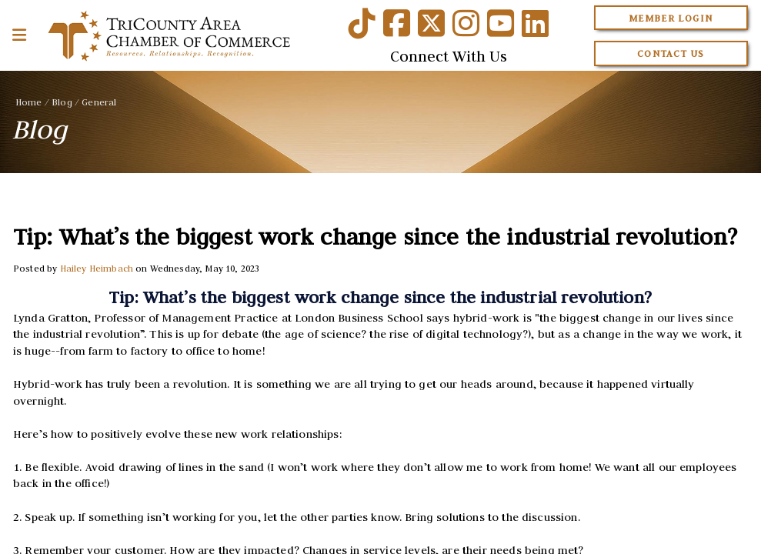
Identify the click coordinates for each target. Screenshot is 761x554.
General (99, 102)
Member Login (671, 18)
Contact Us (671, 53)
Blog (62, 102)
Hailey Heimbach (96, 268)
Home (28, 102)
